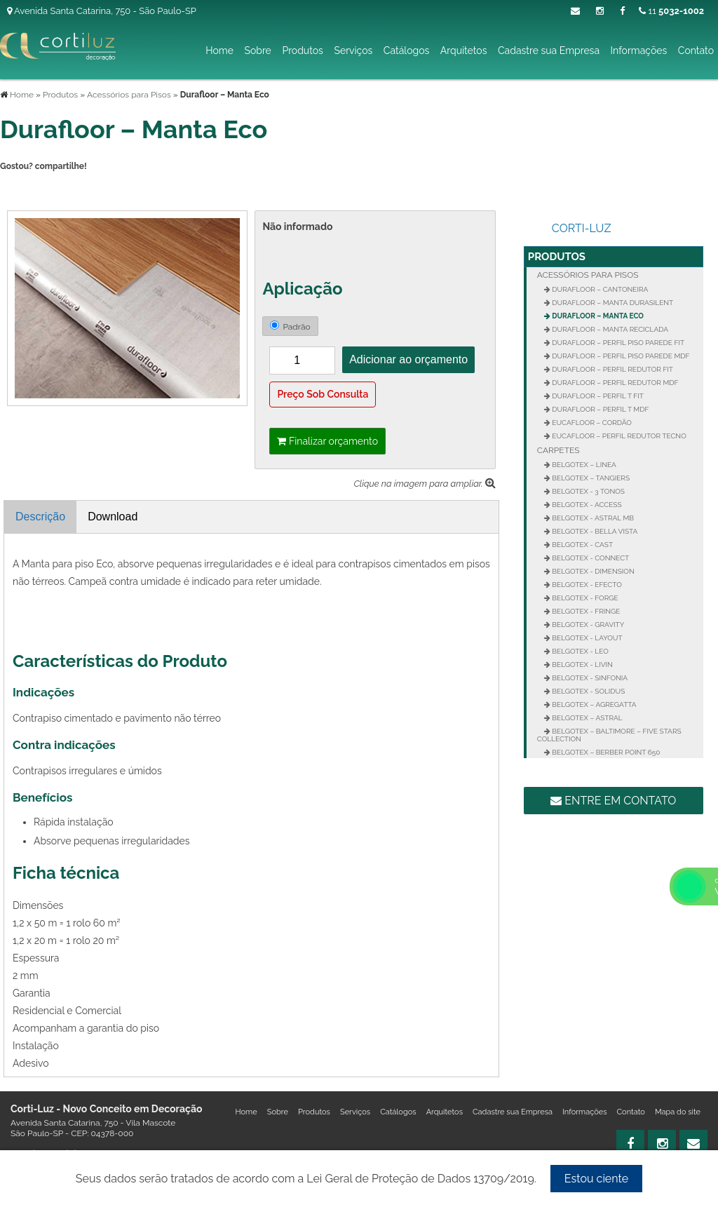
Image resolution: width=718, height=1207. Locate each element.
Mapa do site (677, 1112)
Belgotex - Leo (579, 651)
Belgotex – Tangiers (590, 478)
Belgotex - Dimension (592, 571)
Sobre (257, 50)
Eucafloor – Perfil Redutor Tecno (618, 436)
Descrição (40, 516)
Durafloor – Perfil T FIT (597, 396)
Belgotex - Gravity (587, 624)
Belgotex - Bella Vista (594, 531)
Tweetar (19, 190)
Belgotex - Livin (581, 664)
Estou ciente (596, 1178)
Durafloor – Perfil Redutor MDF (614, 382)
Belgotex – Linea (583, 464)
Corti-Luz (581, 228)
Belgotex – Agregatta (593, 704)
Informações (639, 50)
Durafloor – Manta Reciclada (609, 329)
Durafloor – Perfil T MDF (599, 409)
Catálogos (406, 50)
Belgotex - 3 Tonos (587, 491)
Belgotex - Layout (586, 638)
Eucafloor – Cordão (591, 422)
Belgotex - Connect (589, 558)
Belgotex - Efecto (586, 584)
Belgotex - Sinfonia (589, 678)
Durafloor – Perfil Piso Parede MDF (620, 356)
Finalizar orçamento (327, 441)
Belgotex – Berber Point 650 (605, 752)
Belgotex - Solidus (587, 691)
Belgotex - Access (586, 504)
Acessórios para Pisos (588, 275)
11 (671, 11)
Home (219, 50)
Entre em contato (613, 800)
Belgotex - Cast (581, 544)
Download (112, 516)
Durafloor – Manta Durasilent (611, 302)
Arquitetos (463, 50)
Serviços (353, 50)
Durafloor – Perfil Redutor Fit (611, 369)
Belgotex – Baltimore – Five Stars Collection (609, 735)
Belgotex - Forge (584, 598)
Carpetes (558, 450)
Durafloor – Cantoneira (599, 289)
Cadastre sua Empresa (549, 50)
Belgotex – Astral (586, 718)
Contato (696, 50)
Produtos (302, 50)
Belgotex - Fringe (585, 611)
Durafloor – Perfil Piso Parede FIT (617, 342)
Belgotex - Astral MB (592, 518)
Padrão (290, 326)
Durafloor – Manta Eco (597, 316)
